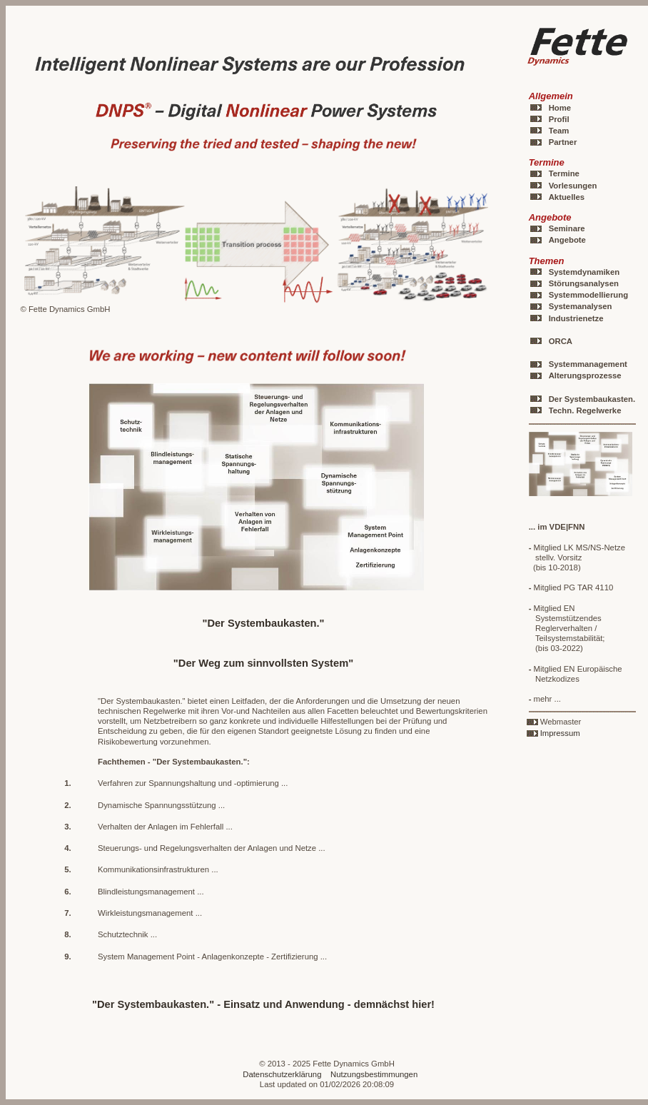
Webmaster (561, 721)
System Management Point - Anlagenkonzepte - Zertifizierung (208, 956)
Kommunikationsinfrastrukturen (153, 869)
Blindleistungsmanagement (146, 891)
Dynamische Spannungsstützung (157, 805)
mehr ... (545, 699)
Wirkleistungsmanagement (145, 913)
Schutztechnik (123, 934)
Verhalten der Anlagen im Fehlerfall (160, 826)
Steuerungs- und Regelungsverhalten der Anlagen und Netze (207, 848)
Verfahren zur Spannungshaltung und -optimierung (188, 783)
